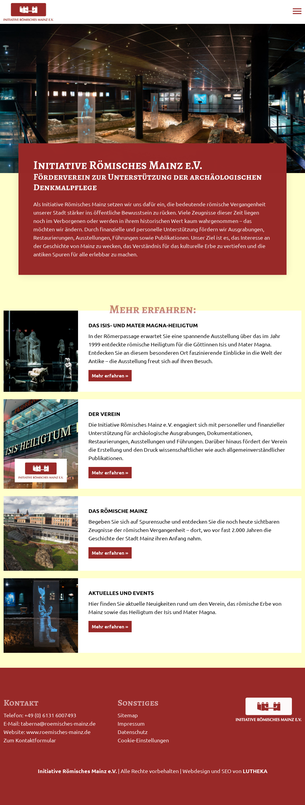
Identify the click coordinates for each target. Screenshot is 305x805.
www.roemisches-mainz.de (58, 732)
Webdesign (196, 771)
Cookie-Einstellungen (143, 740)
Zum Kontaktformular (30, 740)
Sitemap (128, 715)
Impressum (131, 723)
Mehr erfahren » (110, 375)
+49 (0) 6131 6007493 (50, 715)
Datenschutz (132, 732)
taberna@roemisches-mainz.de (58, 723)
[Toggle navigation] (297, 10)
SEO (226, 771)
